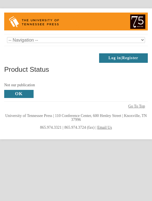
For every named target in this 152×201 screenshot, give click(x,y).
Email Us (104, 127)
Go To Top (136, 106)
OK (19, 93)
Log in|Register (124, 58)
